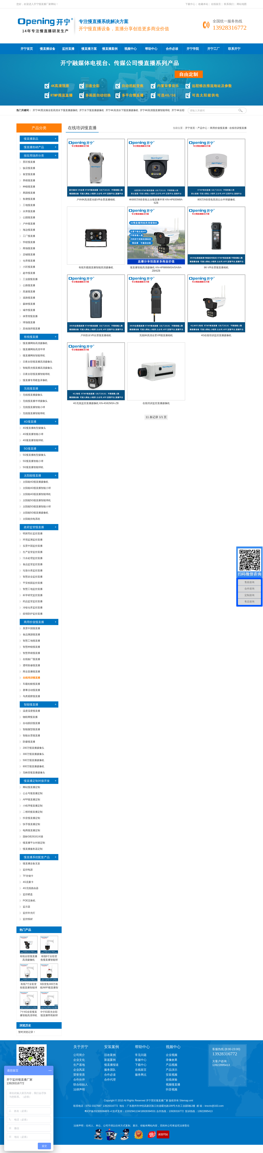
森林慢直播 (29, 303)
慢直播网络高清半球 (34, 349)
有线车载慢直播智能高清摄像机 (96, 267)
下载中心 (190, 4)
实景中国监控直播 (33, 545)
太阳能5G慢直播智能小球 (37, 506)
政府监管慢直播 (34, 527)
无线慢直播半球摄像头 (35, 401)
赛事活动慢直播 (31, 690)
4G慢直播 (30, 421)
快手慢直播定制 (31, 824)
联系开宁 (234, 48)
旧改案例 (110, 1055)
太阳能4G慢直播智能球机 (37, 494)
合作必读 (172, 48)
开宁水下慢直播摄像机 (91, 110)
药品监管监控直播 (33, 601)
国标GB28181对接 (33, 836)
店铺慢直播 (29, 254)
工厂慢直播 (29, 236)
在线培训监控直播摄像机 (156, 403)
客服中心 (140, 1059)
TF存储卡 (28, 875)
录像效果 (171, 1059)
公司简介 (79, 1055)
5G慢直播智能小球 (33, 461)
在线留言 (216, 4)
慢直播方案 (89, 48)
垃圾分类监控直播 (33, 570)
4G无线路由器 (30, 888)
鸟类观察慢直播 (31, 696)
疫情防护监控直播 (33, 613)
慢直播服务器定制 (33, 848)
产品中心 (202, 128)
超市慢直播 (29, 273)
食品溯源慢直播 (31, 634)
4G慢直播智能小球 (33, 434)
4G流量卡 (28, 882)
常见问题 (140, 1055)
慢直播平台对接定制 (34, 842)
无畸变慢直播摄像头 (34, 772)
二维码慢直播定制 (33, 811)
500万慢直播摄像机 (33, 760)
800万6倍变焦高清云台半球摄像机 (216, 199)
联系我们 (229, 4)
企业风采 (79, 1069)
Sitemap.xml (186, 1100)
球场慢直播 (29, 322)
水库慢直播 (29, 211)
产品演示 (171, 1069)
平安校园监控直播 (33, 582)
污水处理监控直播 (33, 558)
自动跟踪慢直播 (31, 723)
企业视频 (171, 1055)
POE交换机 (29, 900)
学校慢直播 (29, 242)
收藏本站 (203, 4)
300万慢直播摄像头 (33, 754)
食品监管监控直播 (33, 564)
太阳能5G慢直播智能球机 (37, 500)
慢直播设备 (47, 48)
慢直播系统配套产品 (37, 857)
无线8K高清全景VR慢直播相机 (156, 335)
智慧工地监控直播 (33, 589)
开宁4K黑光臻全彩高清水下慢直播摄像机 (55, 110)
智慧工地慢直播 (31, 640)
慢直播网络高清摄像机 (35, 343)
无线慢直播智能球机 (34, 413)
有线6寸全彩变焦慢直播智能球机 (49, 960)
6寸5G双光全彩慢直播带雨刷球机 (49, 1015)
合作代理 (110, 1079)
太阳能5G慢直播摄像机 (35, 512)
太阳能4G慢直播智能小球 (37, 488)
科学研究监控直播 (33, 595)
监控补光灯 (29, 912)
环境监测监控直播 (33, 539)
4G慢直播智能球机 (33, 440)
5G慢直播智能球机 (33, 467)
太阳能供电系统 (31, 518)
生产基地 (79, 1064)
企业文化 (79, 1059)
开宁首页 (27, 48)
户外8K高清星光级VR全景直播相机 (96, 199)
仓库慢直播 (29, 260)
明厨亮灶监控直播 (33, 533)
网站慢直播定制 (31, 787)
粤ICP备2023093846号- (97, 1111)
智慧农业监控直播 (33, 576)
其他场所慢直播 (31, 328)
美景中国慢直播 (31, 628)
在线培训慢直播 (238, 128)
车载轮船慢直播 (31, 683)
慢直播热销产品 (34, 147)
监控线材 (28, 919)
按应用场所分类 (34, 155)
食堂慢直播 (29, 174)
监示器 (26, 906)
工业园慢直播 (30, 279)
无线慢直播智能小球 (34, 407)
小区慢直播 (29, 266)
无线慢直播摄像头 (33, 394)
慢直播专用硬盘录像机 (35, 380)
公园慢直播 (29, 217)
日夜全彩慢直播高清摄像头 (37, 361)
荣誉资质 (79, 1074)
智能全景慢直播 (31, 735)
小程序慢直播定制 (33, 805)
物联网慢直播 (30, 717)
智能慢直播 (31, 704)
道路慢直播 (29, 297)
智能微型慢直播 (31, 729)
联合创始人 (80, 1084)
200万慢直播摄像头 (33, 747)
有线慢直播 (31, 336)
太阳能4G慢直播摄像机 (35, 481)
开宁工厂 (213, 48)
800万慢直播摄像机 (33, 766)
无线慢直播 (31, 388)
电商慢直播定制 (31, 830)
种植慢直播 (29, 186)
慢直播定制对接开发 (37, 780)
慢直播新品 (31, 138)
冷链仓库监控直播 (33, 607)
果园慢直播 (29, 192)
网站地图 (242, 4)
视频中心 (130, 48)
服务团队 (110, 1069)
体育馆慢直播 (30, 316)
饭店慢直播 (29, 168)
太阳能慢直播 (32, 475)
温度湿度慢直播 (31, 710)
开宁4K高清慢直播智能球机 (155, 110)
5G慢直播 (30, 448)
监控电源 (28, 869)
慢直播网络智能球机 (34, 355)
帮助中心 (151, 48)
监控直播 (68, 48)
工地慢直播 (29, 205)
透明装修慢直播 (31, 665)
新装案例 (110, 1059)
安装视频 (171, 1074)
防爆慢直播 (29, 741)
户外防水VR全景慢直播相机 (96, 335)
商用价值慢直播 (34, 622)
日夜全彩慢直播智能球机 (36, 374)
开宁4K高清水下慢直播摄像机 (122, 110)
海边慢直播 (29, 229)
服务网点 (140, 1074)
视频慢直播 (173, 1084)
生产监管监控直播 (33, 552)
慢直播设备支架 (31, 863)
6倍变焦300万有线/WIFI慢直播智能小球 (49, 988)
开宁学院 (193, 48)
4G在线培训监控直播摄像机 (216, 335)
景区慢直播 (29, 161)
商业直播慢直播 (31, 671)
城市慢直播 (29, 310)
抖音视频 (171, 1089)
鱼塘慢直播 (29, 199)
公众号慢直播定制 (33, 793)
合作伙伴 (79, 1079)
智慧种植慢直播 (31, 646)
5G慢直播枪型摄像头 (34, 454)
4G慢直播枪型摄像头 (34, 428)
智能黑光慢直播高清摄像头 (37, 367)
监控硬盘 (28, 894)
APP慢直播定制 (31, 799)
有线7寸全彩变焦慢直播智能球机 (28, 988)
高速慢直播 (29, 291)
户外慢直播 (29, 223)
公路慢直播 (29, 285)
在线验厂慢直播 (31, 659)
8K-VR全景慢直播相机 (216, 267)
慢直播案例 (110, 48)
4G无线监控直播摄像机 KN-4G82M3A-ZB (96, 403)
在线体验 (171, 1079)
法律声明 (79, 1089)
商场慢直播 (29, 248)
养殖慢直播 (29, 180)
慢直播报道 (111, 1064)
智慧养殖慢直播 (31, 653)
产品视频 (171, 1064)
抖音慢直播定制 (31, 818)
